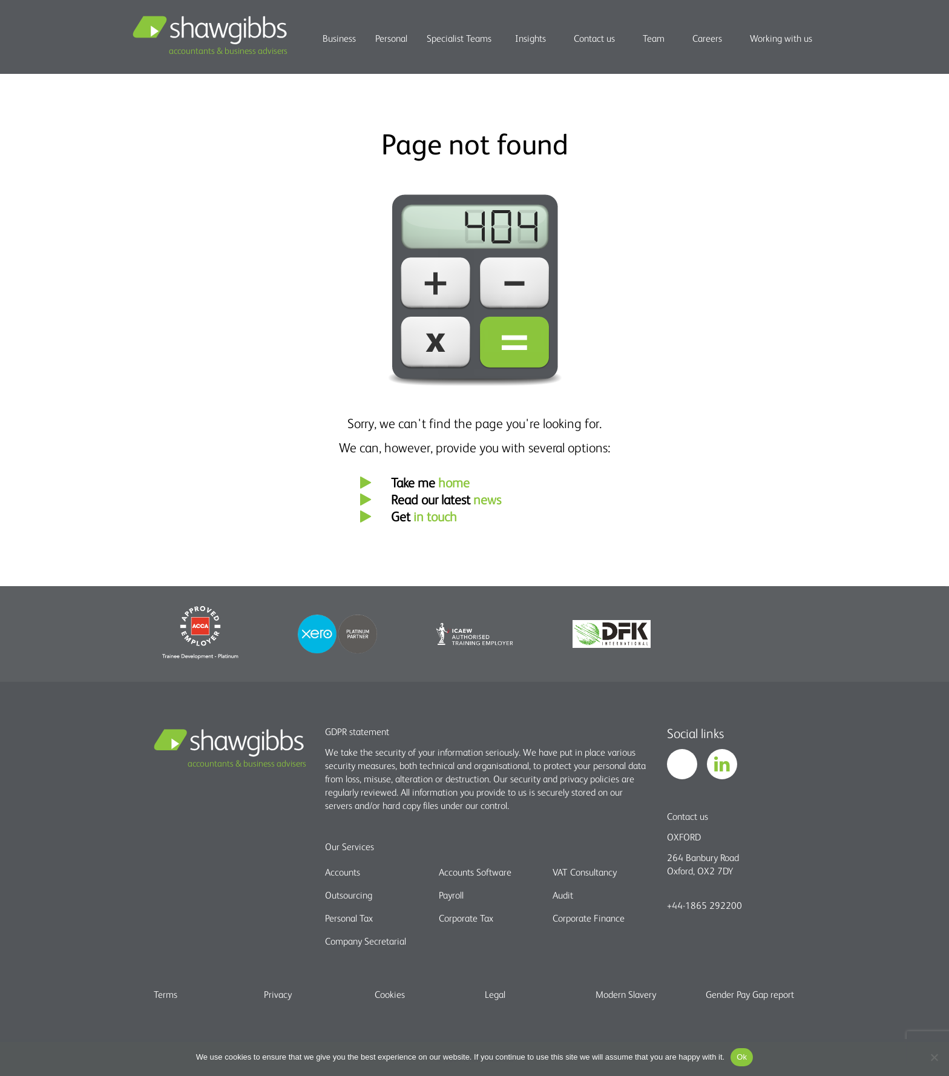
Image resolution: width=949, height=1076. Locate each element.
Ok (742, 1056)
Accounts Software (475, 872)
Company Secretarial (365, 941)
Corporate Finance (589, 918)
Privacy (278, 994)
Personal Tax (349, 918)
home (454, 482)
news (487, 499)
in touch (435, 516)
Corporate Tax (466, 918)
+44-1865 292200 (704, 905)
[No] (934, 1057)
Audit (563, 895)
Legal (495, 994)
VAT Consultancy (585, 872)
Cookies (390, 994)
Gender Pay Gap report (750, 994)
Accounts (342, 872)
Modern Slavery (626, 994)
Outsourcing (348, 895)
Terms (165, 994)
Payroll (451, 895)
